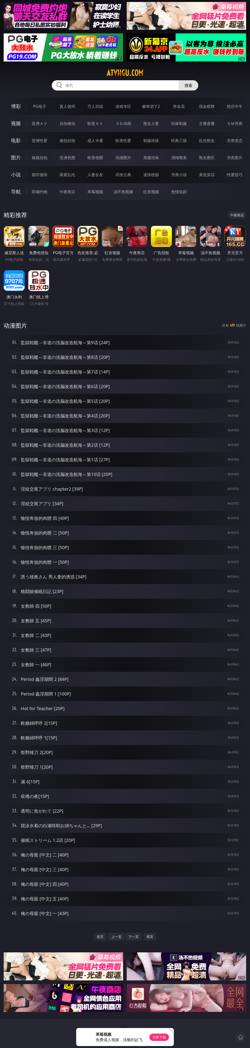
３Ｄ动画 (123, 123)
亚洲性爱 (39, 140)
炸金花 (179, 106)
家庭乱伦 (67, 174)
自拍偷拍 (67, 123)
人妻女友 (95, 174)
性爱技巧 (234, 174)
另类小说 (179, 174)
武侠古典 (123, 174)
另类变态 (234, 140)
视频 (16, 123)
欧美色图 (95, 157)
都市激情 (39, 174)
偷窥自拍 (39, 157)
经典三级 (179, 140)
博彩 (16, 106)
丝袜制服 (179, 123)
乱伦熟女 (207, 140)
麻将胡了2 (151, 106)
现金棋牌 (207, 106)
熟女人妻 (151, 123)
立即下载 (159, 1037)
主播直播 (207, 123)
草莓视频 (95, 191)
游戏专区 (123, 106)
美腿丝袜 (151, 157)
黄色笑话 (207, 174)
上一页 (116, 936)
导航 (16, 191)
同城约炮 (39, 191)
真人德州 (67, 106)
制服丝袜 (151, 140)
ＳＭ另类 (234, 123)
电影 (16, 140)
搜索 (188, 85)
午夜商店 (67, 191)
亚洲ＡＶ (39, 123)
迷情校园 (151, 174)
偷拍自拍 (67, 140)
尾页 (149, 936)
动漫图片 (123, 157)
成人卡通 (95, 140)
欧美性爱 (123, 140)
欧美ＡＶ (95, 123)
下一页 (133, 936)
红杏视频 (151, 191)
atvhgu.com (125, 73)
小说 (16, 174)
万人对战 (95, 106)
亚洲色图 (67, 157)
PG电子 (39, 106)
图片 (16, 157)
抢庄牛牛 (234, 106)
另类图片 (234, 157)
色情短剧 (179, 191)
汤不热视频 (123, 191)
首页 (100, 936)
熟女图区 (207, 157)
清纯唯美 (179, 157)
